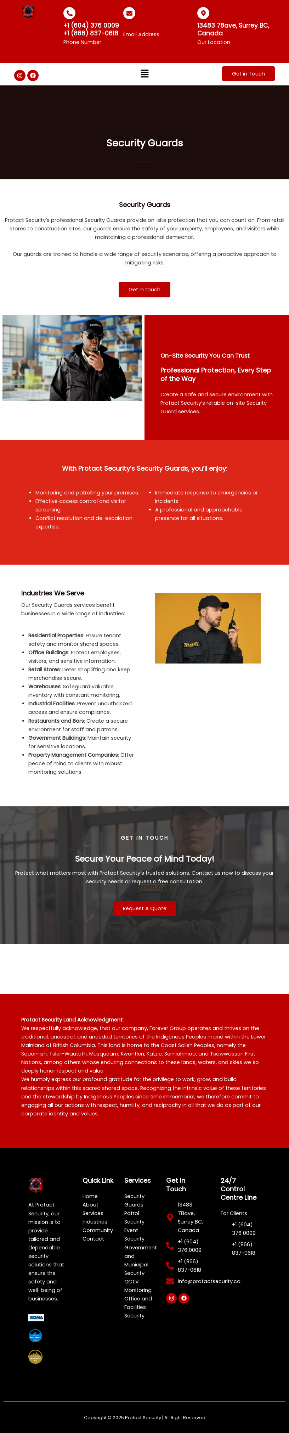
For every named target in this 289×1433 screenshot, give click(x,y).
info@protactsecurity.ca (160, 25)
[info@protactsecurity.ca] (129, 13)
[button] (144, 74)
